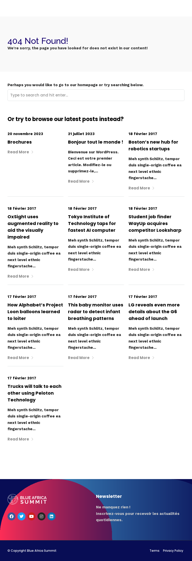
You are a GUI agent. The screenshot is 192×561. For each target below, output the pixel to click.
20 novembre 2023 (25, 134)
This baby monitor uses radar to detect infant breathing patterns (95, 311)
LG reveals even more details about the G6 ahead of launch (154, 311)
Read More (21, 152)
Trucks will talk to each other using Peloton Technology (35, 393)
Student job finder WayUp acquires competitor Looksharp (155, 223)
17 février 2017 (22, 296)
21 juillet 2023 (81, 134)
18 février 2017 (142, 134)
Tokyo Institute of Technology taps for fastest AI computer (92, 223)
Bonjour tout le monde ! (95, 142)
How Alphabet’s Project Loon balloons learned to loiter (35, 311)
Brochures (20, 142)
